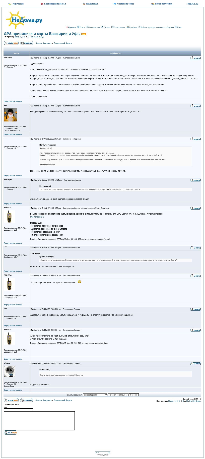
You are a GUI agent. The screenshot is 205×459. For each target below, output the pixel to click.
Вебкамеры (92, 4)
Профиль (132, 27)
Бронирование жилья (55, 4)
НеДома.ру (192, 4)
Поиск (81, 27)
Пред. (17, 37)
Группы (105, 27)
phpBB (106, 455)
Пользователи (93, 27)
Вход (178, 27)
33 (32, 37)
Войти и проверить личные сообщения (156, 27)
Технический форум (63, 43)
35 (37, 37)
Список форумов (43, 43)
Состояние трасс (125, 4)
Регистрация (118, 27)
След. (41, 37)
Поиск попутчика (163, 4)
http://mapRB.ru (37, 217)
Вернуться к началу (13, 101)
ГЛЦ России (18, 4)
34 (35, 37)
